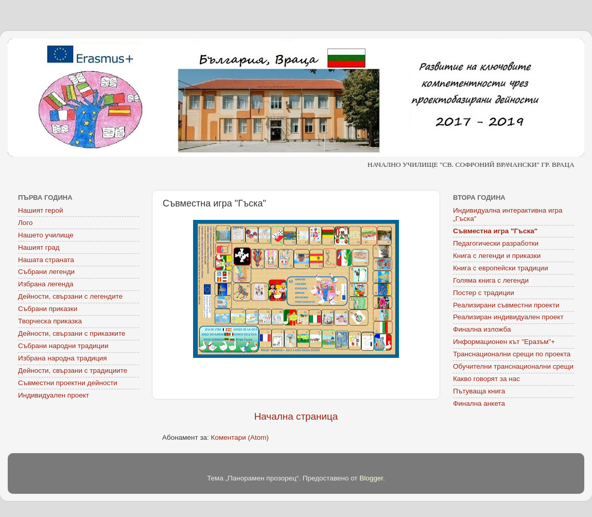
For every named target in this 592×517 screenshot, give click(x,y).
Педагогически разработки (495, 243)
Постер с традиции (483, 293)
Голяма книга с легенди (491, 280)
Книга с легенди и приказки (497, 256)
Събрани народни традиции (63, 346)
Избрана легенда (46, 284)
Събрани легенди (46, 271)
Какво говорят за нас (486, 379)
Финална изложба (482, 329)
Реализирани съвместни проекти (506, 305)
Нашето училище (46, 235)
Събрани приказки (47, 309)
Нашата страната (46, 260)
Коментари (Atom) (240, 437)
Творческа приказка (50, 321)
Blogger (371, 478)
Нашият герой (40, 210)
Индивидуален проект (53, 395)
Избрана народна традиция (62, 358)
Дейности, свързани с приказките (71, 333)
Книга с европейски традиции (500, 268)
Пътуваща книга (479, 391)
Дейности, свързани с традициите (72, 370)
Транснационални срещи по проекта (511, 354)
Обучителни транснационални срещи (513, 366)
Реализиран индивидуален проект (508, 317)
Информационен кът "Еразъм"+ (504, 342)
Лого (25, 223)
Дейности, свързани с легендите (70, 296)
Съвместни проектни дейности (67, 383)
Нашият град (39, 247)
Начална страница (296, 416)
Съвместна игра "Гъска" (495, 231)
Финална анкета (479, 403)
